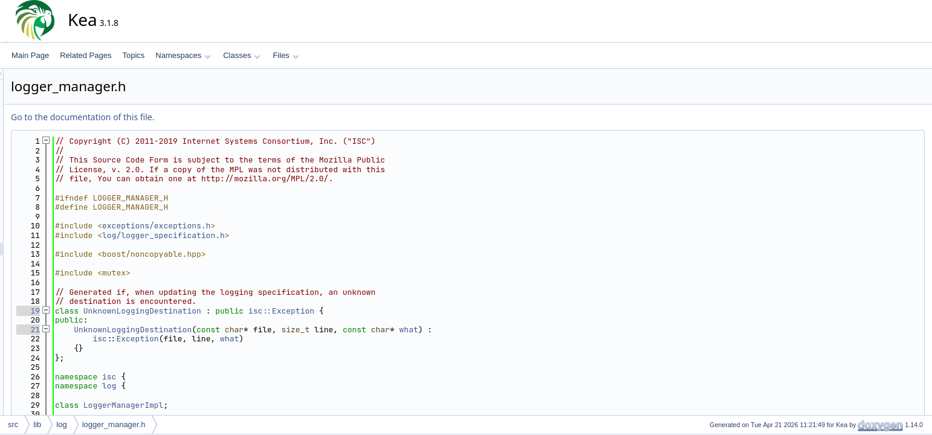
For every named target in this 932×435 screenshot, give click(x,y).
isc (208, 339)
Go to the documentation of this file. (191, 117)
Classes (242, 55)
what (517, 329)
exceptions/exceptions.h (265, 226)
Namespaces (182, 55)
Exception (246, 339)
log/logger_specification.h (272, 235)
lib (37, 424)
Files (286, 55)
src (13, 424)
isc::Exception (390, 311)
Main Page (30, 55)
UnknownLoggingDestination (251, 311)
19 (137, 311)
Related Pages (85, 55)
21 (137, 329)
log (218, 386)
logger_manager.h (114, 424)
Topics (133, 55)
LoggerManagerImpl (232, 405)
